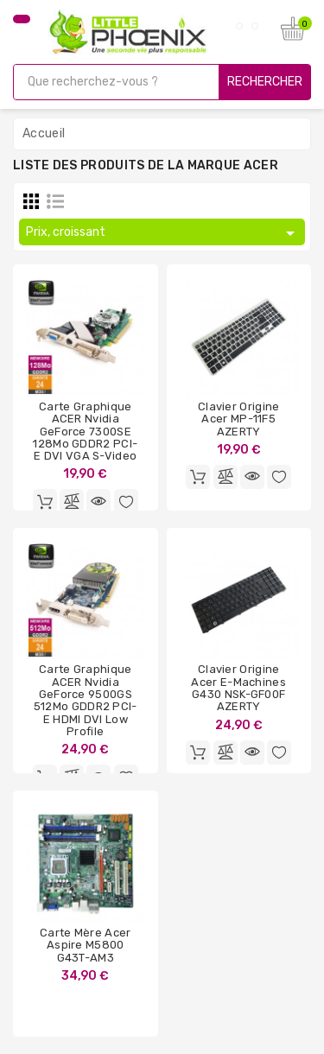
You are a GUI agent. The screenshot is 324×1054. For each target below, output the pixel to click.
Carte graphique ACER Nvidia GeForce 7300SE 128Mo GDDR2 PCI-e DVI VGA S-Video (85, 431)
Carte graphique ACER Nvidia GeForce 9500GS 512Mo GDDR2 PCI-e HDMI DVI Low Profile (85, 700)
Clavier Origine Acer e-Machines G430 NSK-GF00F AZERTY (238, 688)
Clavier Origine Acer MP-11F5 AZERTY (239, 419)
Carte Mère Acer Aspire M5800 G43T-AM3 (85, 945)
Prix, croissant (163, 233)
